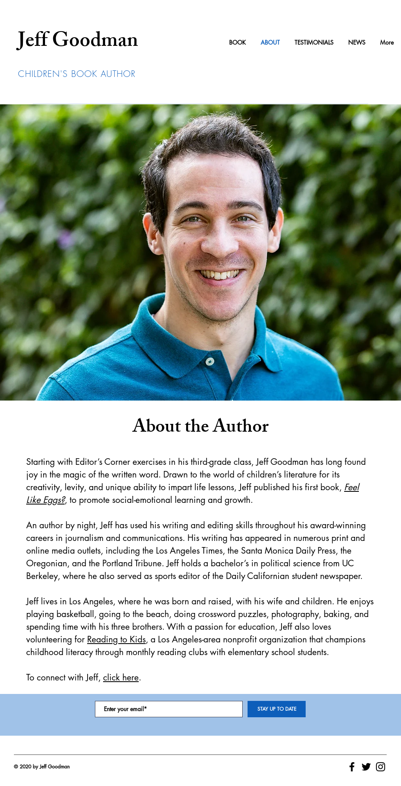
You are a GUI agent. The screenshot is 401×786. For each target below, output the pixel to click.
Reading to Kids (116, 639)
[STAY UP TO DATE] (277, 709)
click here (121, 677)
